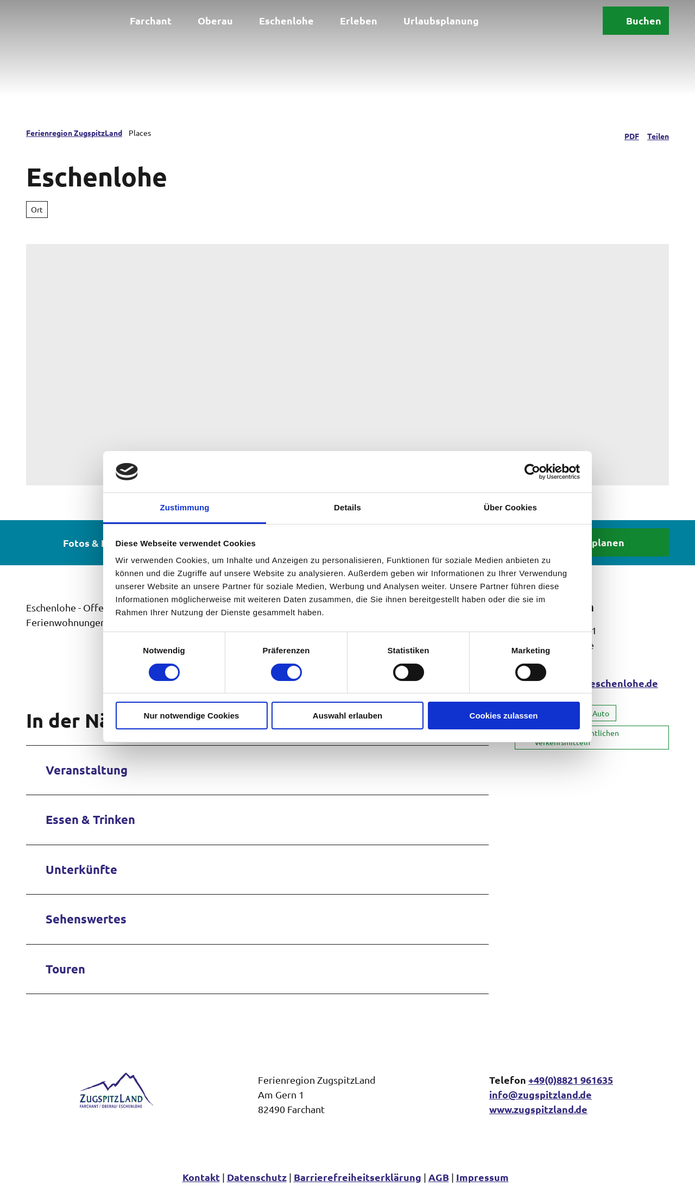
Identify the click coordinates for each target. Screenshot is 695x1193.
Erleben (358, 20)
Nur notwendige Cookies (191, 715)
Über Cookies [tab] (510, 507)
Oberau (215, 20)
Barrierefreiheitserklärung (357, 1177)
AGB (438, 1177)
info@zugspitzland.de (540, 1094)
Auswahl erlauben (347, 715)
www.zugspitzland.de (538, 1109)
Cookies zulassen (504, 715)
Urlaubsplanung (441, 20)
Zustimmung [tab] (185, 507)
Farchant (151, 20)
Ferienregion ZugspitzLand (74, 133)
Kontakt (201, 1177)
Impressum (482, 1177)
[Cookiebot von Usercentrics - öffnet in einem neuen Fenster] (532, 472)
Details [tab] (347, 507)
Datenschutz (257, 1177)
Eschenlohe (286, 20)
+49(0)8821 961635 (570, 1079)
